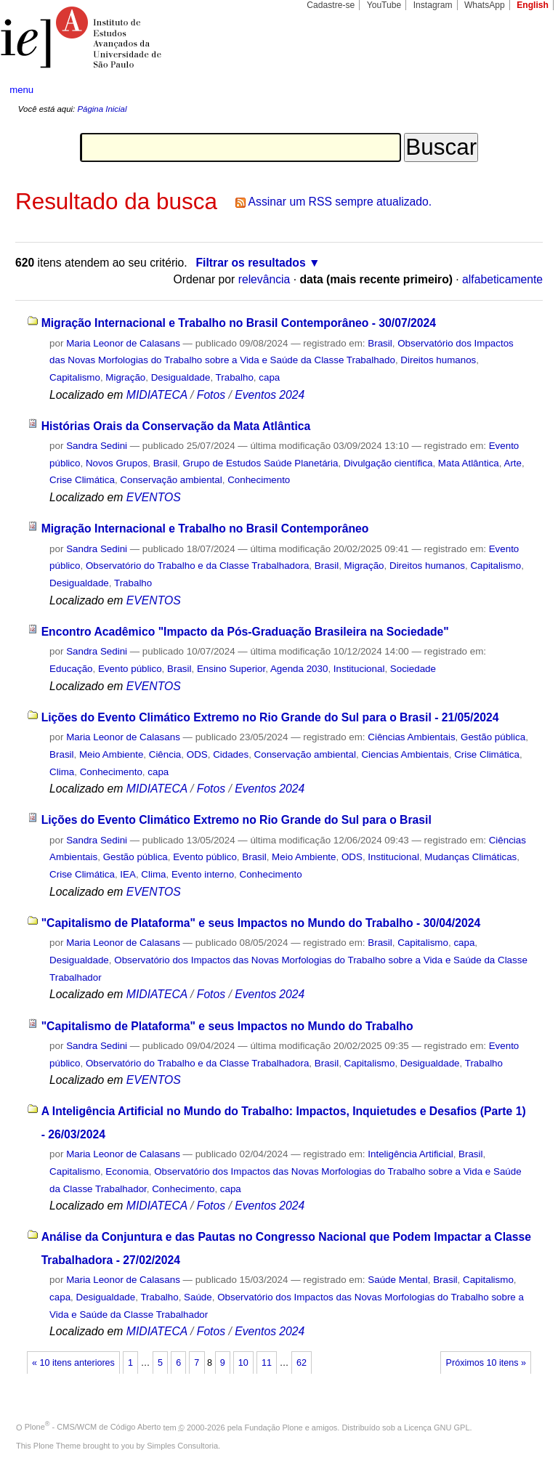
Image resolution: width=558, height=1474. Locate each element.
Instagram (433, 5)
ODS (197, 754)
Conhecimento (258, 479)
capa (269, 377)
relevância (264, 279)
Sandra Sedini (96, 445)
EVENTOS (153, 497)
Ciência (165, 754)
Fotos (211, 395)
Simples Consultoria (182, 1445)
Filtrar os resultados (251, 262)
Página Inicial (101, 109)
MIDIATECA (156, 395)
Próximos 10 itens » (486, 1363)
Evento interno (202, 874)
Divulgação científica (388, 463)
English (533, 5)
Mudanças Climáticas (470, 856)
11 (267, 1363)
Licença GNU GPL (436, 1426)
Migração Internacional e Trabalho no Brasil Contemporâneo (205, 528)
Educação (70, 668)
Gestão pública (493, 737)
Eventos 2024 (269, 395)
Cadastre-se (331, 5)
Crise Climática (82, 479)
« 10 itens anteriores (73, 1363)
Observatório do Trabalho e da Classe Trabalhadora (197, 565)
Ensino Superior (231, 668)
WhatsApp (484, 5)
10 (243, 1363)
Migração (125, 377)
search (519, 90)
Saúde (198, 1297)
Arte (513, 463)
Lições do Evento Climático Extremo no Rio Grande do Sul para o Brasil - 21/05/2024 (270, 717)
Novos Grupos (116, 463)
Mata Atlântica (468, 463)
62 (301, 1363)
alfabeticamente (502, 279)
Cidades (230, 754)
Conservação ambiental (171, 479)
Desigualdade (181, 377)
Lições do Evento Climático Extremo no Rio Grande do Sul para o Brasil (236, 820)
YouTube (384, 5)
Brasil (380, 343)
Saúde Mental (397, 1279)
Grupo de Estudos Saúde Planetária (261, 463)
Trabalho (235, 377)
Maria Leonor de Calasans (123, 343)
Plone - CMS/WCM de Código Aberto (93, 1426)
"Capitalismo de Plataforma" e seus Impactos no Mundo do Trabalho (227, 1026)
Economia (126, 1171)
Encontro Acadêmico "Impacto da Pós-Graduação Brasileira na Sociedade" (245, 631)
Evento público (130, 668)
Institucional (359, 668)
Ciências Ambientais (411, 737)
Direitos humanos (438, 360)
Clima (61, 771)
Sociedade (413, 668)
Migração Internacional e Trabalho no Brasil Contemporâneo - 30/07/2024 (238, 323)
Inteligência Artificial (410, 1154)
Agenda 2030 (299, 668)
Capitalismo (74, 377)
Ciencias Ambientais (404, 754)
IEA (128, 874)
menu (21, 89)
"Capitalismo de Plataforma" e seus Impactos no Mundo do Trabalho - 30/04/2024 (261, 923)
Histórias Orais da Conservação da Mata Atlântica (176, 426)
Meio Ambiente (111, 754)
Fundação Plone (274, 1426)
